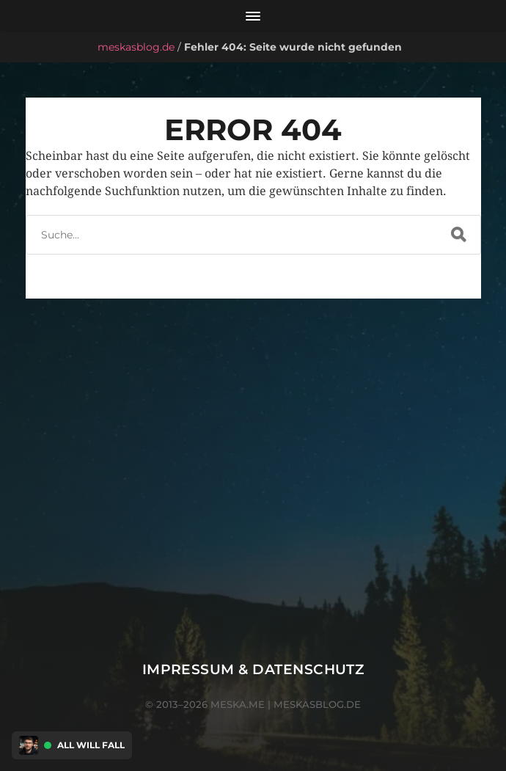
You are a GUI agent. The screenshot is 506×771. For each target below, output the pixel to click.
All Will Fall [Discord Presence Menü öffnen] (91, 745)
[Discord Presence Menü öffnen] (28, 745)
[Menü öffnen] (253, 16)
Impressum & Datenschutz (253, 669)
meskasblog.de (136, 47)
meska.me (237, 704)
